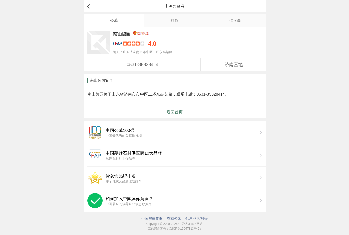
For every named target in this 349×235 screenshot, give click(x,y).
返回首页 (175, 112)
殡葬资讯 (174, 219)
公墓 (114, 20)
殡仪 (174, 20)
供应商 (235, 20)
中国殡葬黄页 (151, 219)
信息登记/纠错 (196, 219)
